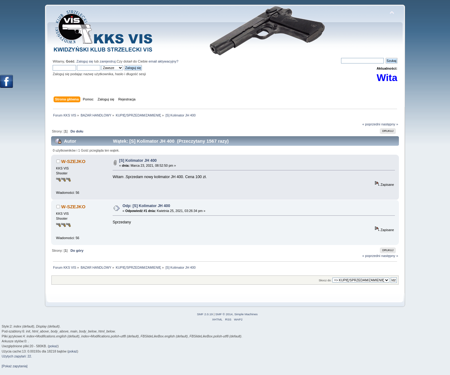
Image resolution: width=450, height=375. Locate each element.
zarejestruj (108, 61)
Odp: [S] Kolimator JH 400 (146, 206)
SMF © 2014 (224, 314)
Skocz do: (325, 280)
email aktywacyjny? (164, 61)
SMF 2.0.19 (205, 314)
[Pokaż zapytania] (15, 366)
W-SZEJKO (73, 161)
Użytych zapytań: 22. (17, 356)
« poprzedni (371, 124)
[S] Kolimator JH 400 (138, 160)
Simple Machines (246, 314)
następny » (389, 124)
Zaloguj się (84, 61)
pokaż (53, 346)
